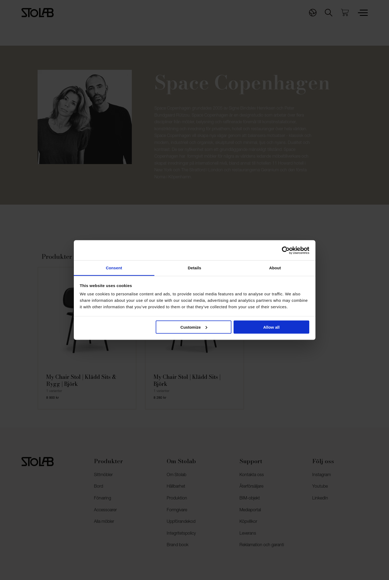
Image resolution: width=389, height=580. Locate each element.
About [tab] (275, 268)
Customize (193, 327)
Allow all (271, 327)
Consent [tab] (114, 268)
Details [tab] (194, 268)
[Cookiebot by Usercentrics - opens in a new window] (285, 250)
